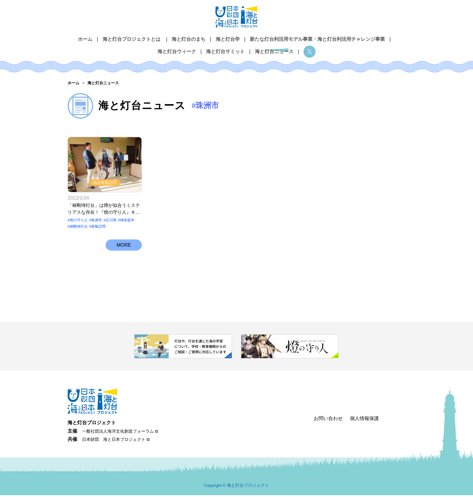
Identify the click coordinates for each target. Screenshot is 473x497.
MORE (123, 249)
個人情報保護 (364, 419)
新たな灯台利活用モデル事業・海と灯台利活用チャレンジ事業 (317, 38)
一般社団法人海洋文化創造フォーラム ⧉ (120, 433)
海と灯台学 (228, 38)
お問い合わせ (328, 419)
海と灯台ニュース (274, 48)
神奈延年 (127, 222)
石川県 (111, 222)
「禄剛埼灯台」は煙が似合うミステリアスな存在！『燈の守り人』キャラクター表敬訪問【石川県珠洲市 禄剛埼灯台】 (104, 210)
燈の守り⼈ (79, 222)
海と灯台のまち (188, 38)
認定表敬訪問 (104, 184)
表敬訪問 (98, 228)
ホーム (85, 38)
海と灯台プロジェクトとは (131, 38)
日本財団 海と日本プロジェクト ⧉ (116, 441)
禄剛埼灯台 (79, 228)
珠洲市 (96, 222)
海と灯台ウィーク (176, 48)
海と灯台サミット (225, 48)
